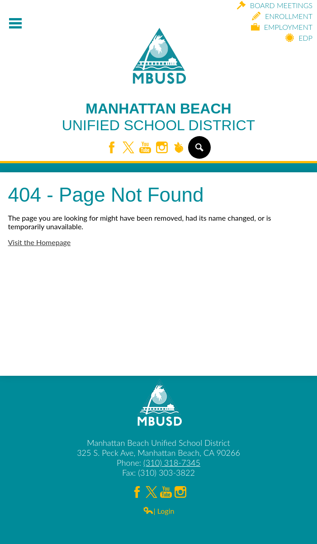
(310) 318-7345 (171, 463)
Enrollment (282, 16)
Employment (281, 27)
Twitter (128, 148)
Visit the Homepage (39, 242)
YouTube (145, 148)
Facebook (111, 148)
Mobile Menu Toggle (15, 23)
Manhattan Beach (158, 117)
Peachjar (178, 148)
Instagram (162, 148)
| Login (159, 510)
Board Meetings (274, 5)
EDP (298, 37)
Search (198, 151)
